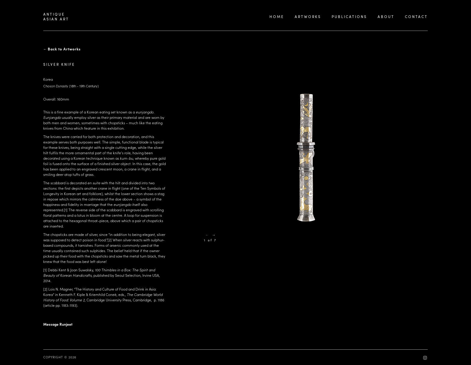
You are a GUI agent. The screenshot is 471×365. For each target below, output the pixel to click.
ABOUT (386, 16)
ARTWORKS (308, 16)
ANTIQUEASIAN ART (56, 16)
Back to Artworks (64, 49)
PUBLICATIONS (349, 16)
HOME (276, 16)
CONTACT (416, 16)
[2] (110, 239)
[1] (66, 209)
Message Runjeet (57, 324)
